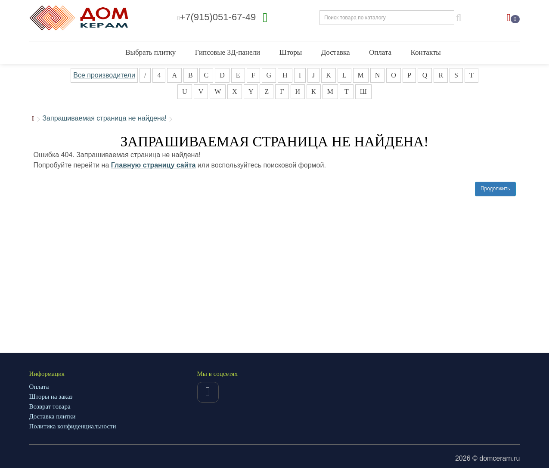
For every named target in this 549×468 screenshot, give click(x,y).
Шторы (290, 52)
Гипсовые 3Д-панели (227, 52)
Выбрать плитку (150, 52)
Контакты (426, 52)
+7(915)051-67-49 (216, 17)
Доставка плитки (52, 416)
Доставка (335, 52)
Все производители (104, 75)
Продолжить (495, 189)
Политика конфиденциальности (72, 426)
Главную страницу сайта (153, 165)
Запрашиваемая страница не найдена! (104, 118)
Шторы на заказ (51, 396)
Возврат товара (50, 406)
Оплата (380, 52)
